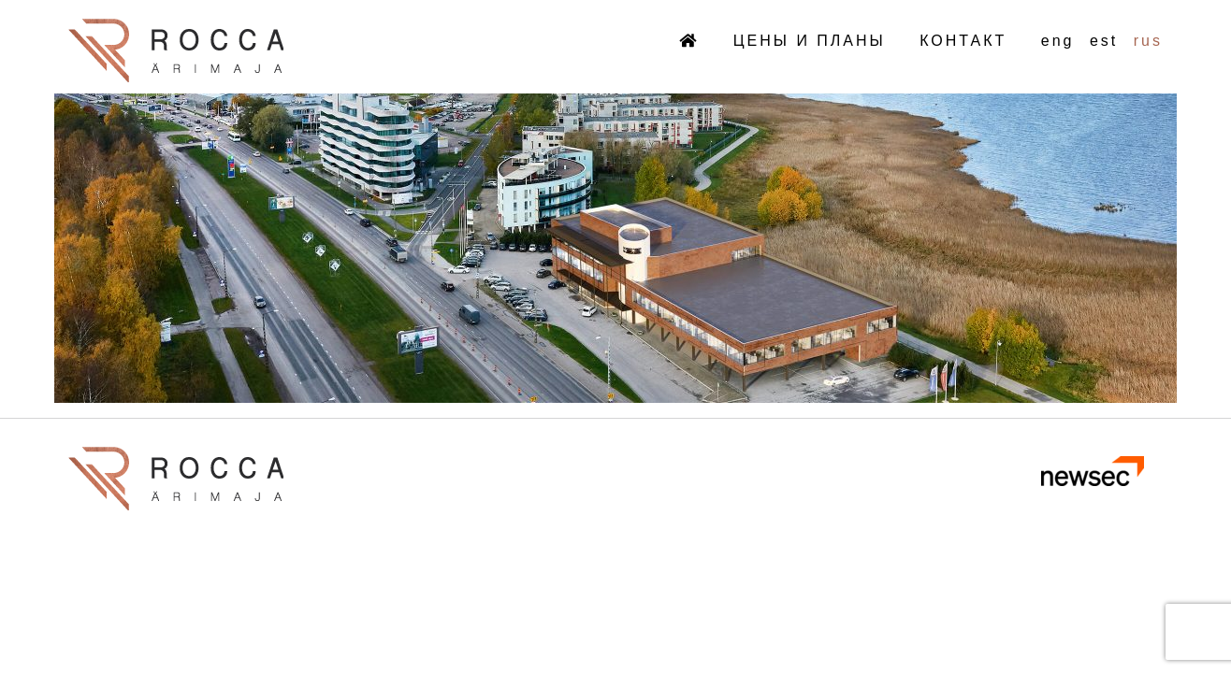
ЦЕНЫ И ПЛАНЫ (809, 41)
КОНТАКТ (963, 41)
